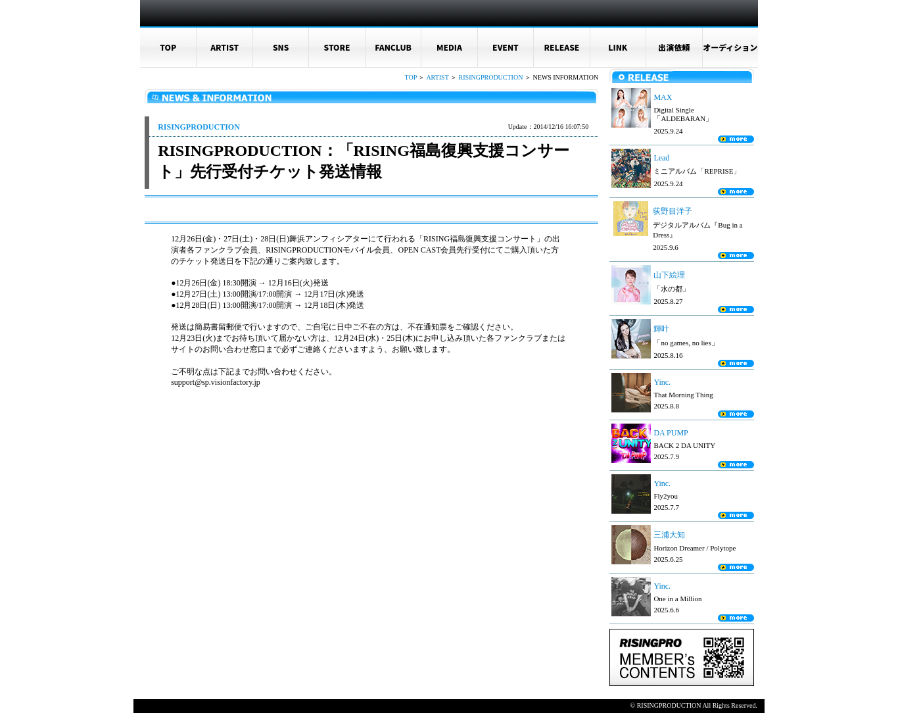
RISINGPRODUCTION (491, 77)
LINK (617, 47)
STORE (337, 47)
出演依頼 (674, 47)
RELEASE (561, 47)
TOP (168, 47)
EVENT (505, 47)
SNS (281, 47)
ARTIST (224, 47)
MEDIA (449, 47)
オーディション (730, 47)
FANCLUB (393, 47)
